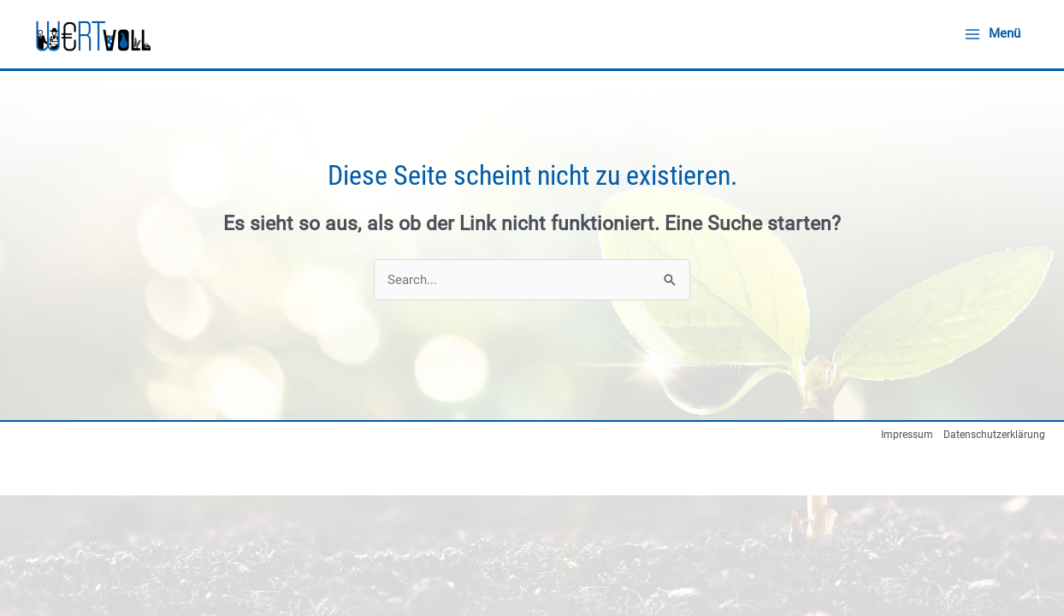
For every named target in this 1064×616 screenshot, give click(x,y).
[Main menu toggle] (993, 34)
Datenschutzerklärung (994, 435)
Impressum (907, 435)
